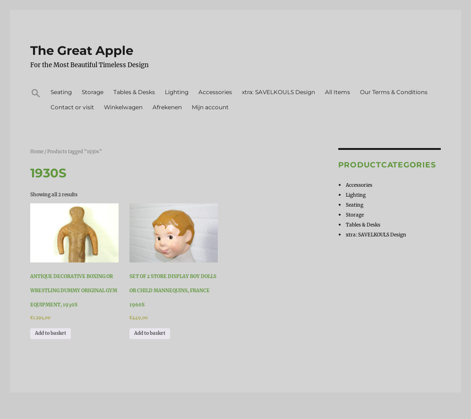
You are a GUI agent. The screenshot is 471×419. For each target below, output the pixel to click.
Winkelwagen (123, 107)
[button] (36, 94)
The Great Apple (81, 50)
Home (36, 152)
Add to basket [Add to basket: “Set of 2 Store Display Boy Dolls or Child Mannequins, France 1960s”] (149, 333)
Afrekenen (167, 107)
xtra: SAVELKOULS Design (278, 92)
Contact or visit (72, 107)
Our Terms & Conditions (394, 92)
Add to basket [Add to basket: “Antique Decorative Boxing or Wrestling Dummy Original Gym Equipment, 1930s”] (50, 333)
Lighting (176, 92)
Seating (61, 92)
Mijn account (210, 107)
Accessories (215, 92)
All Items (337, 92)
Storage (92, 92)
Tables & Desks (134, 92)
